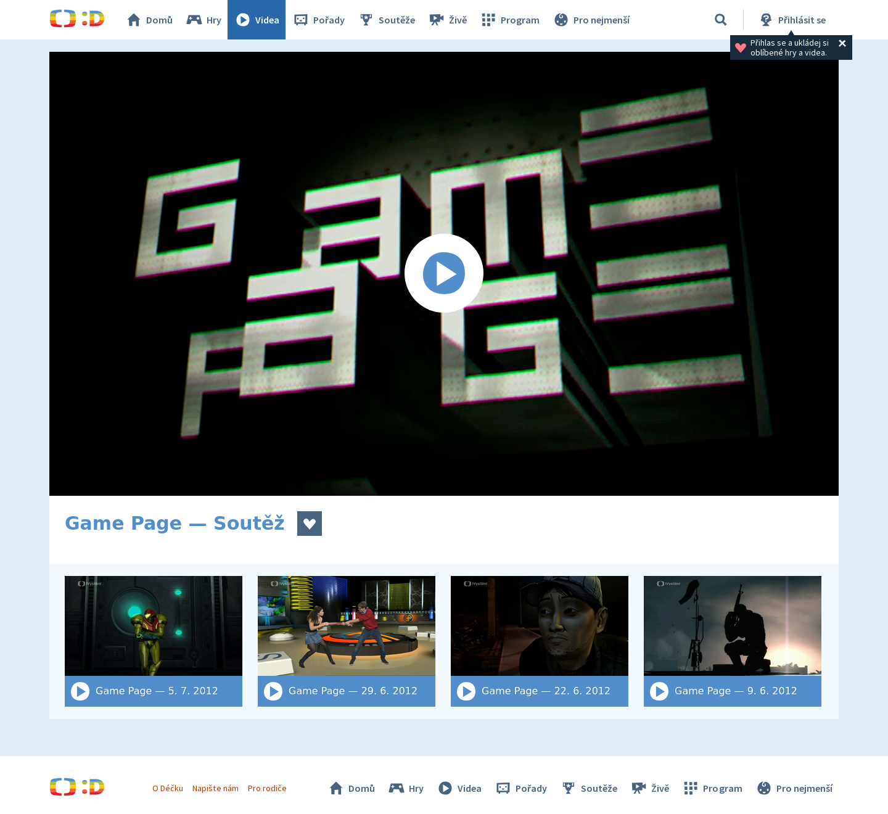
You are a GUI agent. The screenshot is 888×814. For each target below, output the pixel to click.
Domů (149, 19)
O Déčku (167, 788)
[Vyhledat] (721, 19)
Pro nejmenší (591, 19)
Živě (447, 19)
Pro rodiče (267, 788)
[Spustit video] (444, 274)
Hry (203, 19)
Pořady (318, 19)
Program (509, 19)
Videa (256, 19)
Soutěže (386, 19)
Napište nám (215, 788)
